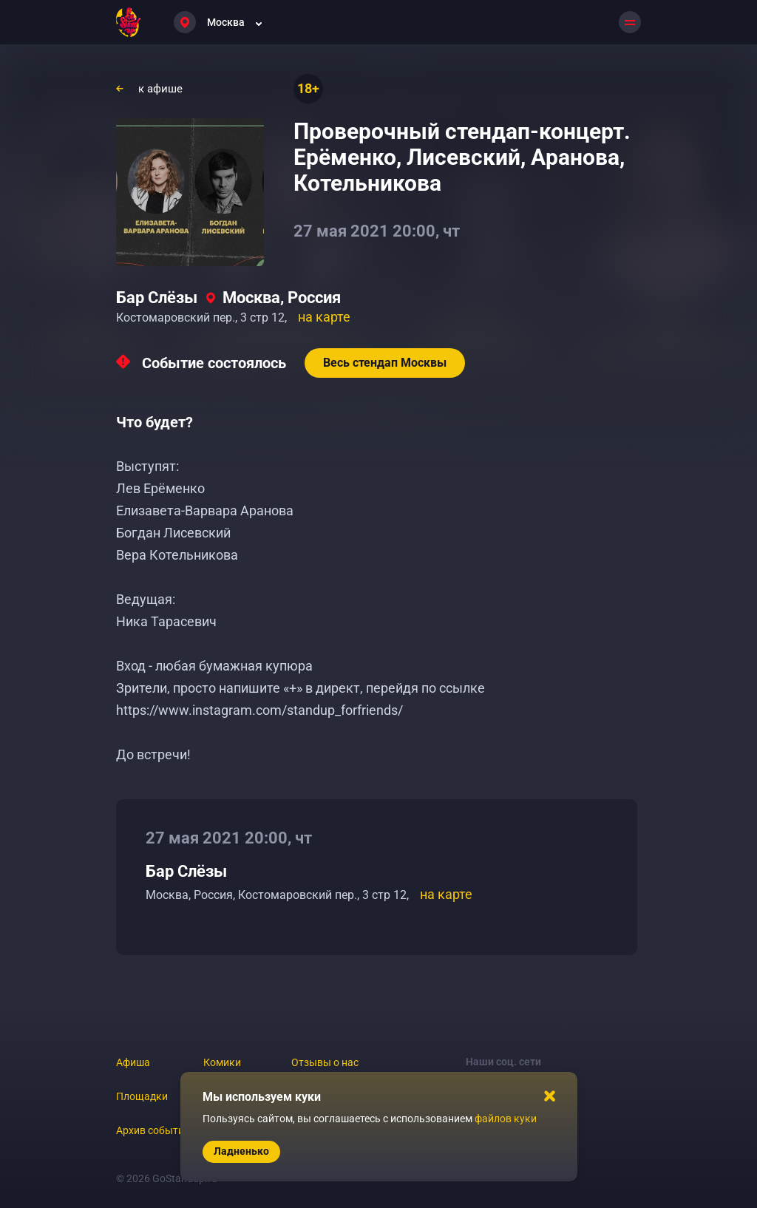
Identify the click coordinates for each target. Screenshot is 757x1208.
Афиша (133, 1062)
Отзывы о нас (325, 1062)
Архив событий (153, 1130)
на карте (324, 317)
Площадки (142, 1096)
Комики (222, 1062)
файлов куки (506, 1118)
